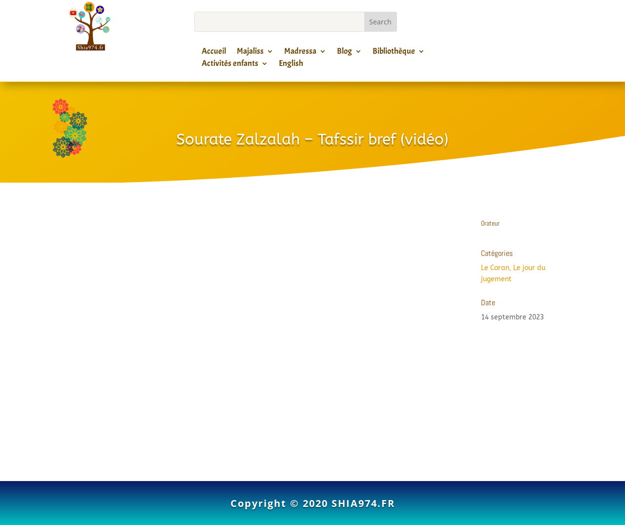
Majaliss (250, 52)
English (291, 65)
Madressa (300, 52)
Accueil (214, 52)
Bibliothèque (394, 52)
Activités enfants (230, 65)
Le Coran (495, 268)
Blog (344, 52)
